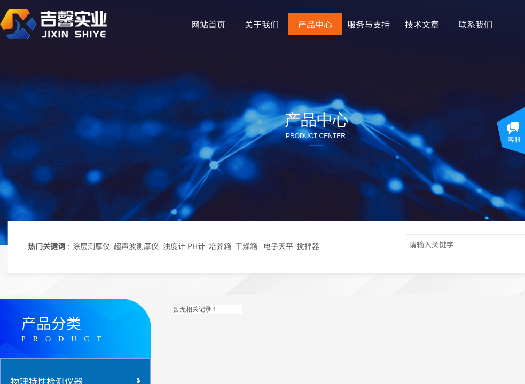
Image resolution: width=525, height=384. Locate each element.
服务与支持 (368, 24)
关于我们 (262, 24)
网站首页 (208, 24)
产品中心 (315, 24)
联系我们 (475, 24)
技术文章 (422, 24)
